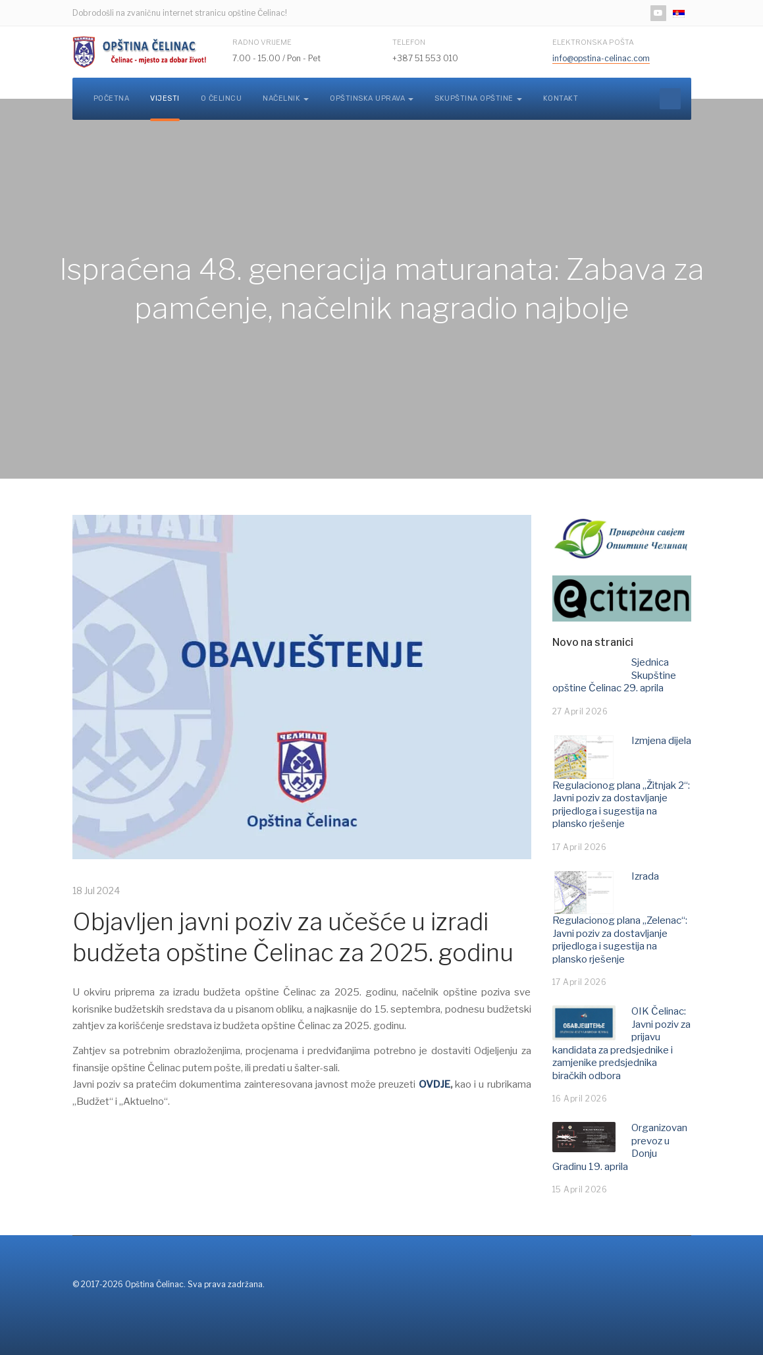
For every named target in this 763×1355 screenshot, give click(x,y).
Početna (111, 98)
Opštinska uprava (371, 98)
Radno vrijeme (262, 42)
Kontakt (561, 98)
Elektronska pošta (593, 42)
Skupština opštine (478, 98)
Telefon (408, 42)
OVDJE (434, 1084)
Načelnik (286, 98)
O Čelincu (221, 98)
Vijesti (165, 98)
